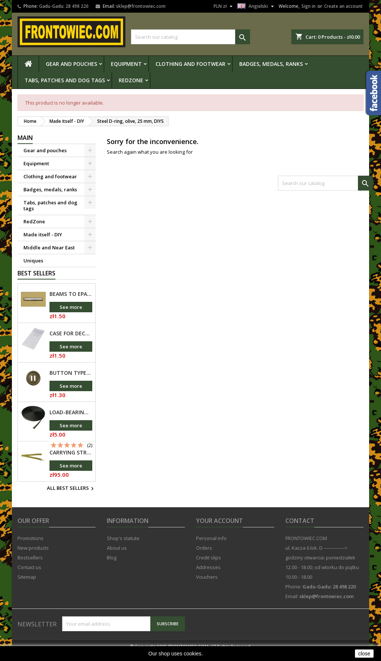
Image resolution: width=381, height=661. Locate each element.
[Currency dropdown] (224, 6)
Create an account (343, 6)
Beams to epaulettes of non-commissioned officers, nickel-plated (70, 301)
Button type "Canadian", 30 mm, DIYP (70, 380)
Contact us (29, 574)
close (364, 654)
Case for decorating (70, 341)
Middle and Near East (49, 247)
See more (71, 314)
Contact (299, 528)
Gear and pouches (71, 63)
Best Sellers (36, 280)
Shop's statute (123, 545)
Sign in (308, 6)
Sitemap (26, 584)
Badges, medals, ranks (271, 63)
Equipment (126, 63)
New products (33, 555)
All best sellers (71, 495)
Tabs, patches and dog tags (65, 80)
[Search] (190, 36)
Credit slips (208, 564)
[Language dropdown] (256, 6)
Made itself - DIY (42, 234)
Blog (111, 564)
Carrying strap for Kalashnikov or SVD (70, 460)
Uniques (33, 260)
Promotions (30, 545)
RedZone (131, 80)
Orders (204, 555)
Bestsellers (30, 564)
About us (117, 555)
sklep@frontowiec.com (141, 6)
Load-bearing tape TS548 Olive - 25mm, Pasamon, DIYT (70, 419)
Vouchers (207, 584)
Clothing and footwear (190, 63)
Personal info (211, 545)
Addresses (208, 574)
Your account (219, 528)
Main (25, 138)
